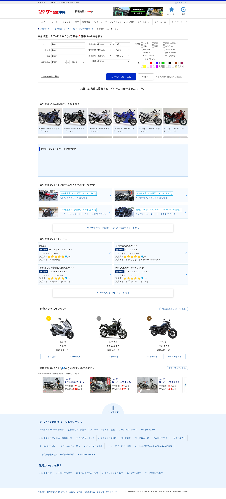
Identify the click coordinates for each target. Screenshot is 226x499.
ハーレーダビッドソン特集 (118, 446)
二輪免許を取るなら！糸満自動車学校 (57, 454)
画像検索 (86, 22)
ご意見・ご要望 (75, 492)
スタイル (66, 22)
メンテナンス (115, 22)
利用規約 (41, 492)
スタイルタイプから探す (87, 473)
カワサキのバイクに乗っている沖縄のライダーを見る (113, 228)
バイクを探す (51, 356)
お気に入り (171, 14)
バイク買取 (129, 22)
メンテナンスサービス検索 (102, 429)
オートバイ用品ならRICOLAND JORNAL (153, 446)
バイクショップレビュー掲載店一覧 (56, 438)
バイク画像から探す (154, 473)
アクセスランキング (85, 438)
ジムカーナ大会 (160, 438)
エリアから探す (134, 473)
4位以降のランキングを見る (174, 309)
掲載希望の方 (89, 492)
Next (185, 385)
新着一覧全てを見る (177, 368)
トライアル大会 (178, 438)
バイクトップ (46, 473)
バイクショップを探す (112, 473)
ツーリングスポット (128, 429)
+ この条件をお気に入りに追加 (169, 77)
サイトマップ (181, 2)
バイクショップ (99, 22)
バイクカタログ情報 (93, 446)
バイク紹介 (126, 438)
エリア (76, 22)
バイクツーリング (179, 22)
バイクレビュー (144, 22)
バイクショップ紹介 (107, 438)
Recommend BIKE (86, 454)
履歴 (183, 14)
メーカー (55, 22)
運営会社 (100, 492)
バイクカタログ (161, 22)
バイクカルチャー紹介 (70, 446)
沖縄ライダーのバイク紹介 (52, 429)
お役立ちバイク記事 (77, 429)
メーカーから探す (64, 473)
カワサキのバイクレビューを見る (113, 293)
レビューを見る (74, 356)
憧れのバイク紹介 (48, 446)
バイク (44, 22)
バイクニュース (142, 438)
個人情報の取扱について (57, 492)
